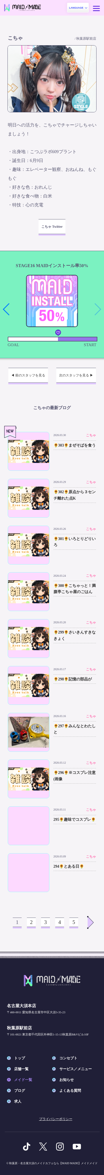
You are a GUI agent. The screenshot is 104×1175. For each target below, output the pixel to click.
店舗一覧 (21, 1069)
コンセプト (68, 1058)
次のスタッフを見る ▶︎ (76, 375)
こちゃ (91, 435)
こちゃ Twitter (52, 227)
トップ (19, 1058)
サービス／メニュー (75, 1069)
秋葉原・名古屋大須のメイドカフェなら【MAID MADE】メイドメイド (53, 1163)
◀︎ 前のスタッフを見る (28, 375)
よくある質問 (70, 1090)
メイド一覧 (23, 1080)
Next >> (90, 922)
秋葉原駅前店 (86, 38)
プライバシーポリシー (55, 1119)
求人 (17, 1101)
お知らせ (66, 1080)
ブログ (19, 1090)
